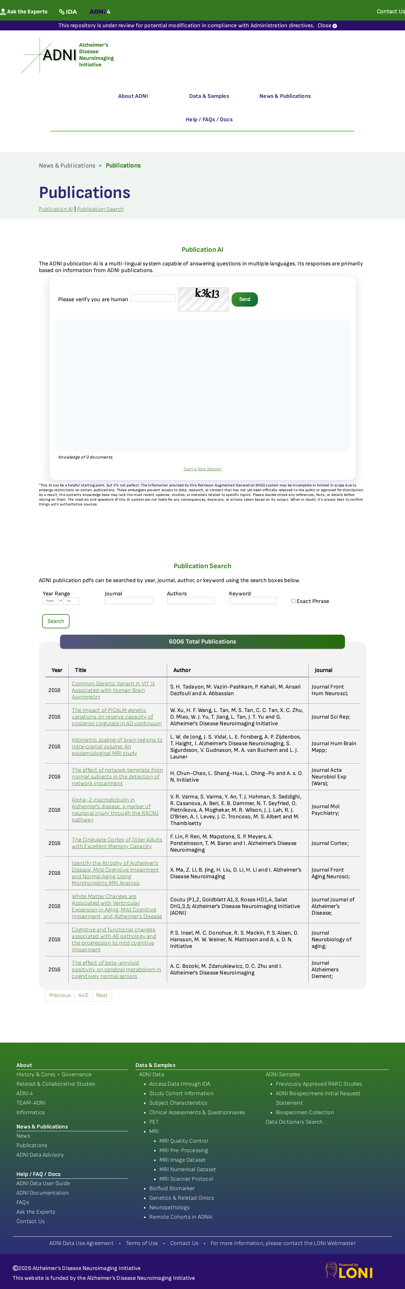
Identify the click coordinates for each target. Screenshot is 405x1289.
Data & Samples (209, 96)
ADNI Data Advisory (40, 1155)
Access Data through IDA (179, 1084)
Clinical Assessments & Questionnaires (197, 1112)
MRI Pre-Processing (183, 1150)
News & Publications (285, 96)
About (24, 1065)
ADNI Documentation (42, 1193)
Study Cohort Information (181, 1093)
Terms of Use (142, 1243)
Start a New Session (203, 469)
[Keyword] (253, 600)
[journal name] (129, 600)
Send (244, 299)
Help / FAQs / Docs (209, 119)
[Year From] (50, 601)
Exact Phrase (310, 601)
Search (55, 621)
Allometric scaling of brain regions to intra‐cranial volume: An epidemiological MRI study (117, 747)
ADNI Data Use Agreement (81, 1243)
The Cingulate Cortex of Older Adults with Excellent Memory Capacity (117, 843)
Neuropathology (169, 1207)
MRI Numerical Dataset (187, 1169)
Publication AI (56, 209)
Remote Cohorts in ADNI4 (181, 1217)
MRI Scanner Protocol (186, 1179)
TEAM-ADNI (31, 1103)
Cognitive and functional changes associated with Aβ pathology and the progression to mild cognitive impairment (114, 939)
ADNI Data (151, 1074)
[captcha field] (153, 298)
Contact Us (30, 1221)
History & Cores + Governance (54, 1074)
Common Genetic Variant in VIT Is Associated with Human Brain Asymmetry (113, 690)
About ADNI (133, 96)
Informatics (30, 1112)
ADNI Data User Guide (43, 1183)
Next (102, 995)
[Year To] (71, 601)
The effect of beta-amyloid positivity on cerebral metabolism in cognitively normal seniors (116, 970)
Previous (60, 995)
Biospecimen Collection (305, 1112)
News (23, 1136)
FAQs (22, 1202)
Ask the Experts (35, 1212)
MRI (154, 1131)
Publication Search (100, 209)
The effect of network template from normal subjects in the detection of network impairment (117, 777)
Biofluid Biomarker (172, 1188)
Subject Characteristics (178, 1103)
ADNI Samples (283, 1074)
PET (154, 1122)
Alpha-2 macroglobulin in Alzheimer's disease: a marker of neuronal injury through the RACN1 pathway (115, 810)
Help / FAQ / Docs (38, 1174)
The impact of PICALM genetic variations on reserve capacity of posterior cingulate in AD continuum (117, 717)
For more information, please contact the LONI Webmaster (283, 1243)
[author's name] (191, 600)
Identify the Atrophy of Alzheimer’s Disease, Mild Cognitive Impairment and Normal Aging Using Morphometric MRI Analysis (115, 873)
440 (83, 995)
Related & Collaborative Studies (55, 1084)
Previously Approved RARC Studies (319, 1084)
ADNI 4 (24, 1093)
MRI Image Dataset (182, 1160)
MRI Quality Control (183, 1141)
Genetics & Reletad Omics (181, 1198)
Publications (31, 1145)
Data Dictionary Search (294, 1122)
